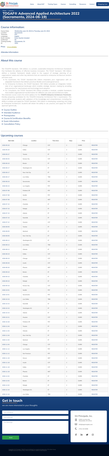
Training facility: (6, 41)
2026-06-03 (5, 159)
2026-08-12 (5, 240)
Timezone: (4, 34)
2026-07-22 (5, 222)
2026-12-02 (5, 376)
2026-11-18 (5, 358)
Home (32, 4)
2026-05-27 (5, 154)
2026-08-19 (5, 254)
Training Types (52, 4)
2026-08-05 (5, 227)
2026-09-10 (5, 272)
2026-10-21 (5, 317)
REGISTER (95, 145)
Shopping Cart (102, 4)
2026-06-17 (5, 168)
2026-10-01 (5, 290)
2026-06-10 (5, 163)
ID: (2, 43)
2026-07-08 (5, 190)
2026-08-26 (5, 263)
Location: (4, 33)
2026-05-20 (5, 145)
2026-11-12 (5, 349)
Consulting (72, 4)
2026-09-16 (5, 285)
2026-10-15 (5, 299)
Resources (82, 4)
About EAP (40, 4)
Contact (92, 4)
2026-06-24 (5, 181)
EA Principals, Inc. (84, 416)
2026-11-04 (5, 326)
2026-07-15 (5, 204)
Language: (4, 36)
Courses (63, 4)
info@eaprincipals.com (86, 424)
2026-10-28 (5, 322)
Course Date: (5, 31)
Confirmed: (4, 40)
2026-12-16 (5, 390)
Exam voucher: (5, 38)
